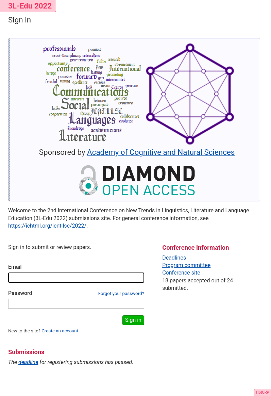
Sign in (133, 320)
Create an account (59, 330)
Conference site (181, 272)
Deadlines (174, 257)
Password (20, 293)
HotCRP (262, 392)
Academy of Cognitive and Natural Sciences (161, 152)
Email (15, 267)
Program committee (186, 265)
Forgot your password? (121, 293)
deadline (28, 362)
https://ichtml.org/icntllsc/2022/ (47, 225)
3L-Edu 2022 (30, 5)
